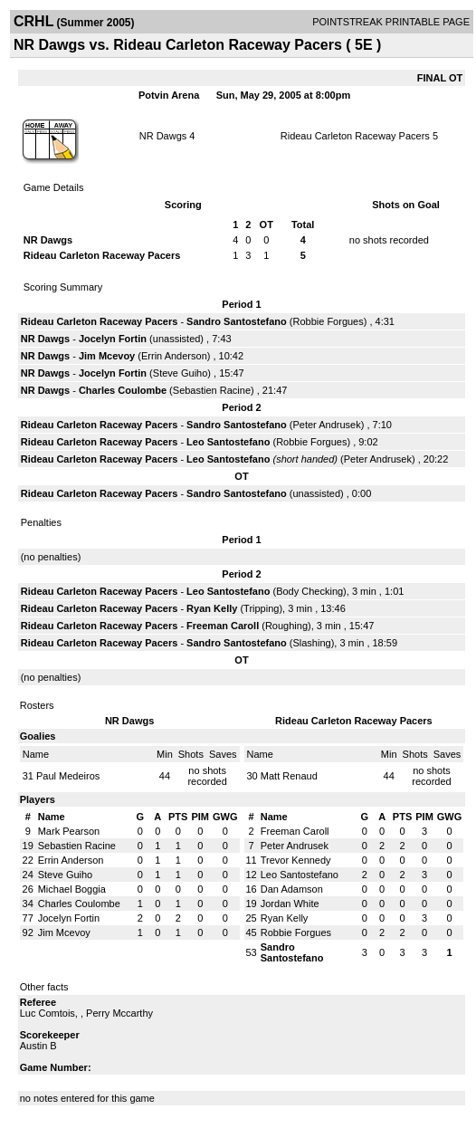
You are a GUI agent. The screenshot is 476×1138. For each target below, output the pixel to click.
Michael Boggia (72, 889)
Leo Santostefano (228, 441)
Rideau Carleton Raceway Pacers (355, 135)
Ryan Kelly (211, 608)
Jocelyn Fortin (113, 338)
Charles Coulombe (123, 390)
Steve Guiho (180, 373)
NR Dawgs (163, 135)
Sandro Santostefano (236, 321)
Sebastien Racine (212, 390)
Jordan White (290, 903)
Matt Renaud (289, 775)
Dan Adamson (292, 889)
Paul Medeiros (68, 775)
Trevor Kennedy (296, 860)
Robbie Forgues (327, 321)
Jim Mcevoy (107, 355)
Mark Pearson (69, 831)
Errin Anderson (174, 355)
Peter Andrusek (326, 424)
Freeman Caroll (222, 625)
